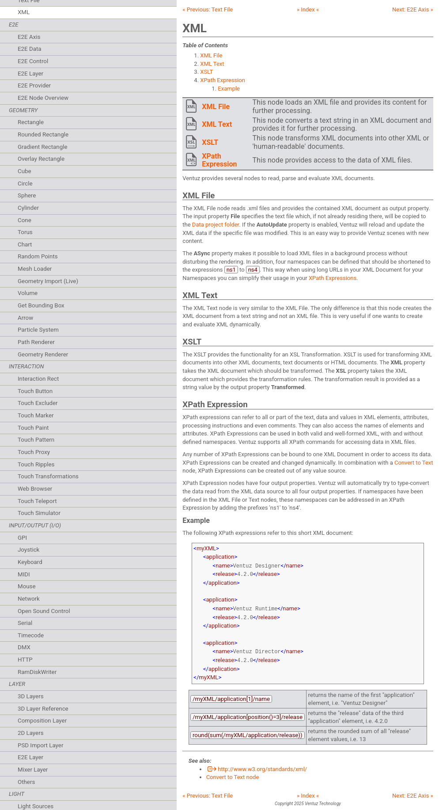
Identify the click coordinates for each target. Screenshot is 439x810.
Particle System (38, 329)
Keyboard (30, 562)
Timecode (31, 635)
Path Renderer (36, 342)
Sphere (27, 195)
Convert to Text (413, 462)
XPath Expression (222, 80)
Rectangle (31, 122)
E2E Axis (29, 37)
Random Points (38, 256)
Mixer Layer (33, 769)
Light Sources (35, 806)
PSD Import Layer (40, 745)
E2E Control (33, 61)
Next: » (412, 9)
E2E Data (30, 48)
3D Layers (31, 696)
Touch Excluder (38, 403)
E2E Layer (30, 73)
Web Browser (35, 488)
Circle (25, 183)
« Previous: (207, 9)
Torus (25, 232)
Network (29, 598)
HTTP (25, 659)
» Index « (308, 9)
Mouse (27, 586)
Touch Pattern (36, 439)
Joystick (28, 549)
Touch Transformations (48, 476)
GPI (22, 537)
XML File (211, 55)
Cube (24, 171)
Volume (28, 293)
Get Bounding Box (41, 305)
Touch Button (35, 391)
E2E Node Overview (43, 98)
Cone (24, 220)
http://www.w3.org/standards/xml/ (256, 763)
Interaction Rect (38, 378)
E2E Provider (34, 85)
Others (26, 782)
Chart (25, 244)
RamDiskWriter (37, 672)
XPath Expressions (332, 278)
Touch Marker (36, 415)
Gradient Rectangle (42, 147)
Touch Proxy (34, 452)
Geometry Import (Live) (48, 281)
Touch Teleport (37, 501)
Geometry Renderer (43, 354)
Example (229, 88)
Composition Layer (42, 720)
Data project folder (215, 224)
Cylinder (28, 207)
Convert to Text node (232, 771)
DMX (24, 647)
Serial (25, 623)
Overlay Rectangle (41, 158)
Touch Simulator (39, 513)
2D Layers (31, 733)
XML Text (212, 64)
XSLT (206, 71)
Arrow (25, 317)
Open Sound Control (44, 611)
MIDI (24, 574)
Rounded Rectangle (43, 134)
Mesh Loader (35, 268)
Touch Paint (33, 427)
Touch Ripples (36, 464)
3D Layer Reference (43, 708)
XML (24, 12)
